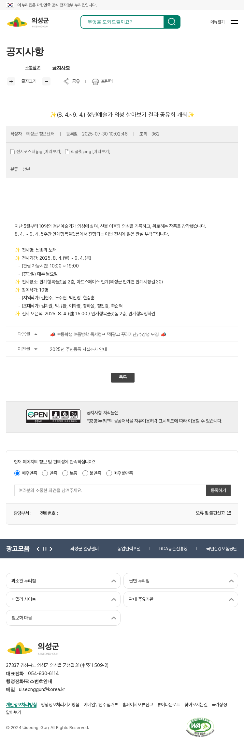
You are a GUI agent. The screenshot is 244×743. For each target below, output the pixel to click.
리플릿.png (81, 151)
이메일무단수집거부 (100, 704)
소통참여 (32, 67)
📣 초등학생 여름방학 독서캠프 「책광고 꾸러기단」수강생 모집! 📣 (86, 334)
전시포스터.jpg (29, 151)
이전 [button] (38, 549)
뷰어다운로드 (168, 704)
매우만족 (29, 473)
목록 (123, 377)
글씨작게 (46, 81)
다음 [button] (50, 549)
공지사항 (61, 67)
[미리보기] (52, 151)
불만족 (95, 473)
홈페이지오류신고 (137, 704)
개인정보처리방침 (21, 704)
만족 (53, 473)
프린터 (106, 81)
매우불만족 (123, 473)
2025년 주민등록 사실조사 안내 (56, 349)
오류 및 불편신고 (210, 512)
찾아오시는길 (196, 704)
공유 (76, 81)
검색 (172, 22)
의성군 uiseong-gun (28, 22)
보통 (74, 473)
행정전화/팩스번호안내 (29, 681)
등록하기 (218, 490)
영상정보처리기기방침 (60, 704)
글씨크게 (11, 81)
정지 (44, 549)
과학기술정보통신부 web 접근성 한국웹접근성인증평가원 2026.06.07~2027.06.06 (200, 727)
